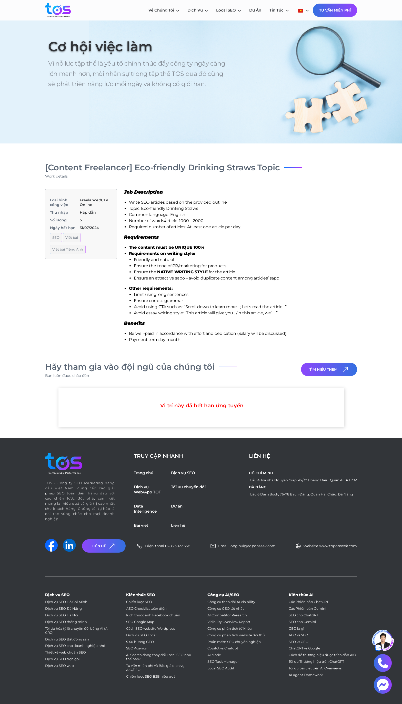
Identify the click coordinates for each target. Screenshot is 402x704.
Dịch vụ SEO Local (141, 635)
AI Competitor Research (227, 615)
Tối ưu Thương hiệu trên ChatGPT (316, 662)
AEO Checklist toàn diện (146, 608)
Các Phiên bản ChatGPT (308, 602)
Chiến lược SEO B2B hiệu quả (151, 676)
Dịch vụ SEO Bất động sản (67, 639)
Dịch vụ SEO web (59, 666)
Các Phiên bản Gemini (307, 608)
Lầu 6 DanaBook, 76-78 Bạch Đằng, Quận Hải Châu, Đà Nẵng (301, 494)
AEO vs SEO (298, 635)
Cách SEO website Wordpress (150, 628)
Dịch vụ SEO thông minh (66, 622)
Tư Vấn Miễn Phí (335, 10)
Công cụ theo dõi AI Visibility (231, 602)
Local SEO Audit (220, 668)
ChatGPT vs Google (304, 648)
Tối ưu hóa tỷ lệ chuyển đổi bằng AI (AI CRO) (76, 631)
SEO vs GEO (298, 642)
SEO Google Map (140, 622)
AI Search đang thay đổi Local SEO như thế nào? (158, 657)
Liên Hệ (104, 546)
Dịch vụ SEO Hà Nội (61, 615)
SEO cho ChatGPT (303, 615)
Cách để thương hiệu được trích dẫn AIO (322, 655)
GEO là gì (296, 628)
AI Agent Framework (306, 675)
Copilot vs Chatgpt (222, 648)
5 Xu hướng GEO (140, 642)
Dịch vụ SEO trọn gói (62, 659)
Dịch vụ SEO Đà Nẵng (63, 608)
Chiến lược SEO (139, 602)
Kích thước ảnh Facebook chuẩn (153, 615)
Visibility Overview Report (228, 622)
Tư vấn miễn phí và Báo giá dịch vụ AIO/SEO (155, 668)
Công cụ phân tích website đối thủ (236, 635)
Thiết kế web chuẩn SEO (65, 652)
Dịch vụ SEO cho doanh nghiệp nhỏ (75, 646)
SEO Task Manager (223, 662)
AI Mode (214, 655)
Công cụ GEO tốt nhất (225, 608)
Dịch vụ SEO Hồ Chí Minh (66, 602)
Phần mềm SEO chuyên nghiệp (234, 642)
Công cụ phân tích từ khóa (229, 628)
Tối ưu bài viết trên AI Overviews (315, 668)
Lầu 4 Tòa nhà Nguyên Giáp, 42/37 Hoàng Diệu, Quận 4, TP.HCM (303, 480)
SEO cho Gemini (302, 622)
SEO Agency (136, 648)
